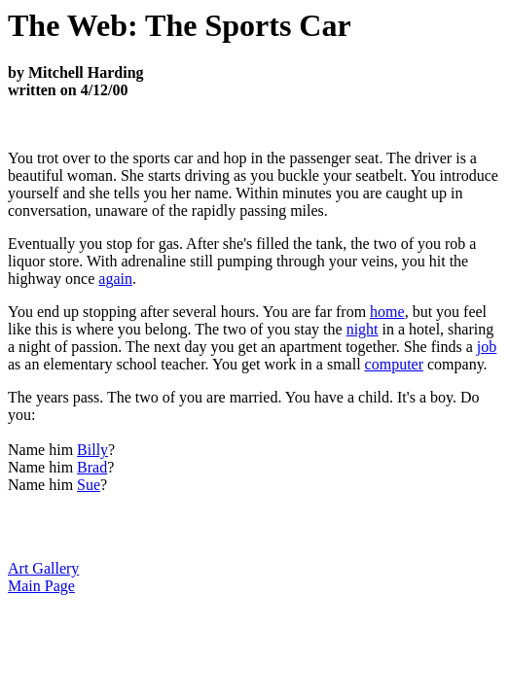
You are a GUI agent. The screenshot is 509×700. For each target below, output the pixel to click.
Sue (88, 484)
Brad (92, 467)
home (387, 311)
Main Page (41, 586)
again (115, 278)
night (362, 329)
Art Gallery (43, 568)
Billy (92, 449)
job (486, 346)
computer (394, 364)
